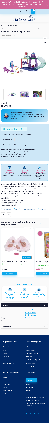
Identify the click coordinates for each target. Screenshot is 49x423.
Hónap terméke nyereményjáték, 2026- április (35, 404)
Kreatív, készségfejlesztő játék (35, 360)
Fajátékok (28, 347)
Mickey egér (7, 394)
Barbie (5, 377)
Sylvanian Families (8, 363)
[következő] (46, 223)
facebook (26, 414)
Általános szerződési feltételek (35, 397)
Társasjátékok (30, 366)
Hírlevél (30, 380)
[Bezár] (47, 4)
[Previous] (2, 94)
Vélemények (7, 326)
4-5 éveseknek (30, 313)
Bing (4, 381)
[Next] (46, 94)
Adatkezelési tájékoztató (33, 400)
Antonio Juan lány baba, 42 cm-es (14, 261)
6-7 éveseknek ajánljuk (29, 209)
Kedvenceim (29, 387)
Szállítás (28, 390)
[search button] (21, 11)
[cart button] (33, 11)
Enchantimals (43, 209)
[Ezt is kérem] (9, 273)
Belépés (28, 384)
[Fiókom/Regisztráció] (26, 11)
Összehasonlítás (3, 214)
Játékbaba (29, 357)
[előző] (41, 223)
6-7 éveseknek (30, 315)
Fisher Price (6, 357)
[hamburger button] (16, 11)
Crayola (5, 353)
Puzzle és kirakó (31, 363)
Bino (4, 350)
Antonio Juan (7, 347)
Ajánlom (9, 214)
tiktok (34, 414)
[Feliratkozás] (8, 140)
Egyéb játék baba (12, 25)
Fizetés (28, 394)
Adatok (5, 305)
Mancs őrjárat (7, 390)
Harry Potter (6, 384)
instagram (30, 414)
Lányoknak (29, 310)
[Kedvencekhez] (45, 38)
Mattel (17, 209)
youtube (38, 414)
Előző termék (5, 28)
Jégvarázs (6, 387)
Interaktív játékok (31, 350)
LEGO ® (5, 360)
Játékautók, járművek (32, 353)
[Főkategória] (2, 25)
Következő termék (42, 28)
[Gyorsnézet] (30, 228)
